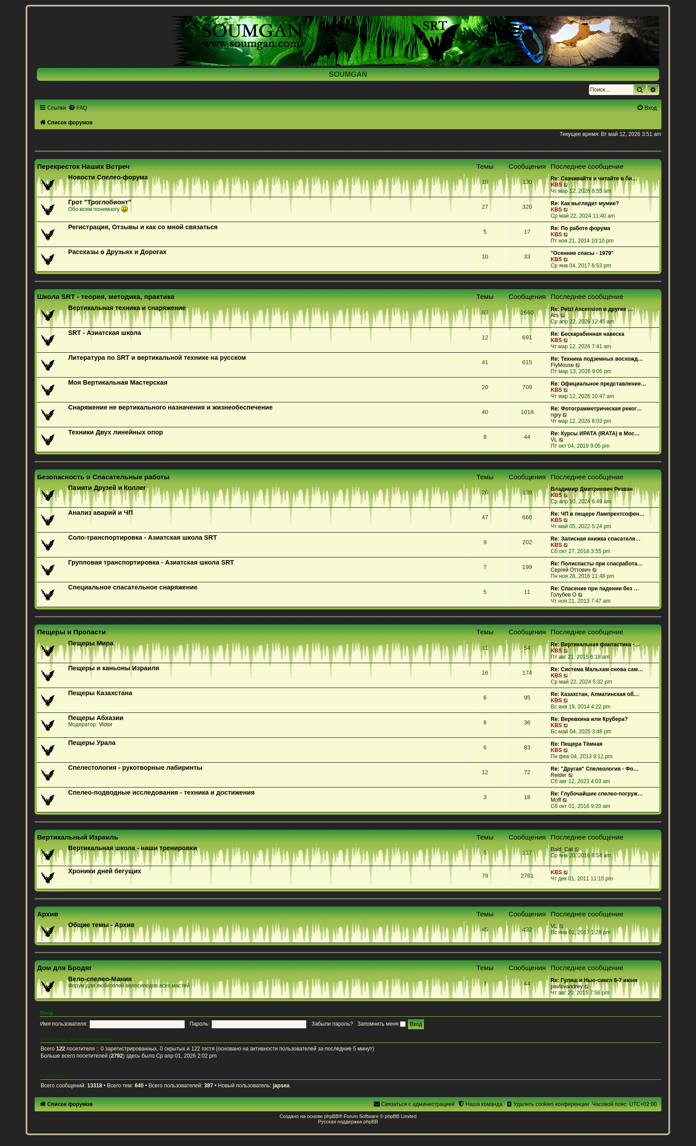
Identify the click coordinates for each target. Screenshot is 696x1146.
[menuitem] (77, 108)
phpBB (331, 1116)
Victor (106, 724)
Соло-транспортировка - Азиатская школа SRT (142, 537)
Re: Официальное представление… (598, 384)
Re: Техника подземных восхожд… (597, 359)
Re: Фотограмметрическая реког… (596, 409)
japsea (281, 1085)
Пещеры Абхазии (95, 717)
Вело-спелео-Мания (100, 979)
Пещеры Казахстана (100, 692)
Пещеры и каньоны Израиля (113, 668)
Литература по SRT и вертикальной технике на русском (157, 357)
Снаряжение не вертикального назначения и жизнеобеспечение (170, 407)
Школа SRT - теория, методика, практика (105, 296)
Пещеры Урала (91, 742)
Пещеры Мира (90, 643)
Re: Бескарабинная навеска (588, 334)
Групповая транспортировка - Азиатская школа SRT (151, 562)
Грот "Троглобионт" (99, 202)
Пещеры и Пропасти (71, 632)
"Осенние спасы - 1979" (582, 253)
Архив (47, 914)
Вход (46, 1012)
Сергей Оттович (571, 570)
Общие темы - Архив (101, 924)
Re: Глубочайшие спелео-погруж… (597, 794)
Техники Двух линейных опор (115, 432)
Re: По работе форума (580, 228)
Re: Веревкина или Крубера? (589, 719)
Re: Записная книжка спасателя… (596, 539)
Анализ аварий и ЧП (100, 512)
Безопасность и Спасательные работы (103, 477)
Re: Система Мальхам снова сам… (597, 669)
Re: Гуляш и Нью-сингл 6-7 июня (594, 980)
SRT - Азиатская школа (104, 332)
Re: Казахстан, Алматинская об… (595, 694)
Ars (555, 315)
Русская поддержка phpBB (348, 1121)
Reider (559, 775)
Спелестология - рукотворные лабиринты (135, 767)
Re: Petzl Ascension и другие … (592, 309)
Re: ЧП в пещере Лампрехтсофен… (598, 514)
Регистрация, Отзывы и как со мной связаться (143, 227)
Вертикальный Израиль (77, 837)
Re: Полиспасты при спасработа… (597, 564)
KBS (556, 185)
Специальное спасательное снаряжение (132, 587)
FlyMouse (562, 365)
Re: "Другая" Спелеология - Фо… (595, 769)
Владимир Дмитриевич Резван (592, 489)
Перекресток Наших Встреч (83, 166)
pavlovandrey (567, 986)
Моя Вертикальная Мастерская (117, 382)
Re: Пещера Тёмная (577, 744)
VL (554, 440)
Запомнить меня (381, 1024)
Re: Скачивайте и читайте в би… (594, 178)
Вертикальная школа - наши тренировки (132, 848)
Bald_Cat (562, 849)
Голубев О (564, 595)
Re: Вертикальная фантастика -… (595, 644)
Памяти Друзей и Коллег (107, 487)
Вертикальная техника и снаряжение (127, 307)
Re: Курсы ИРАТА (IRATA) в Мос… (595, 433)
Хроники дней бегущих (104, 871)
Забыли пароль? (332, 1024)
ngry (556, 415)
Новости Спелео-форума (108, 177)
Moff (556, 800)
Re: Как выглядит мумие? (585, 203)
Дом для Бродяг (64, 967)
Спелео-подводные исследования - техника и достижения (161, 792)
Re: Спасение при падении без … (595, 588)
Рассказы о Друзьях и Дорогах (117, 251)
